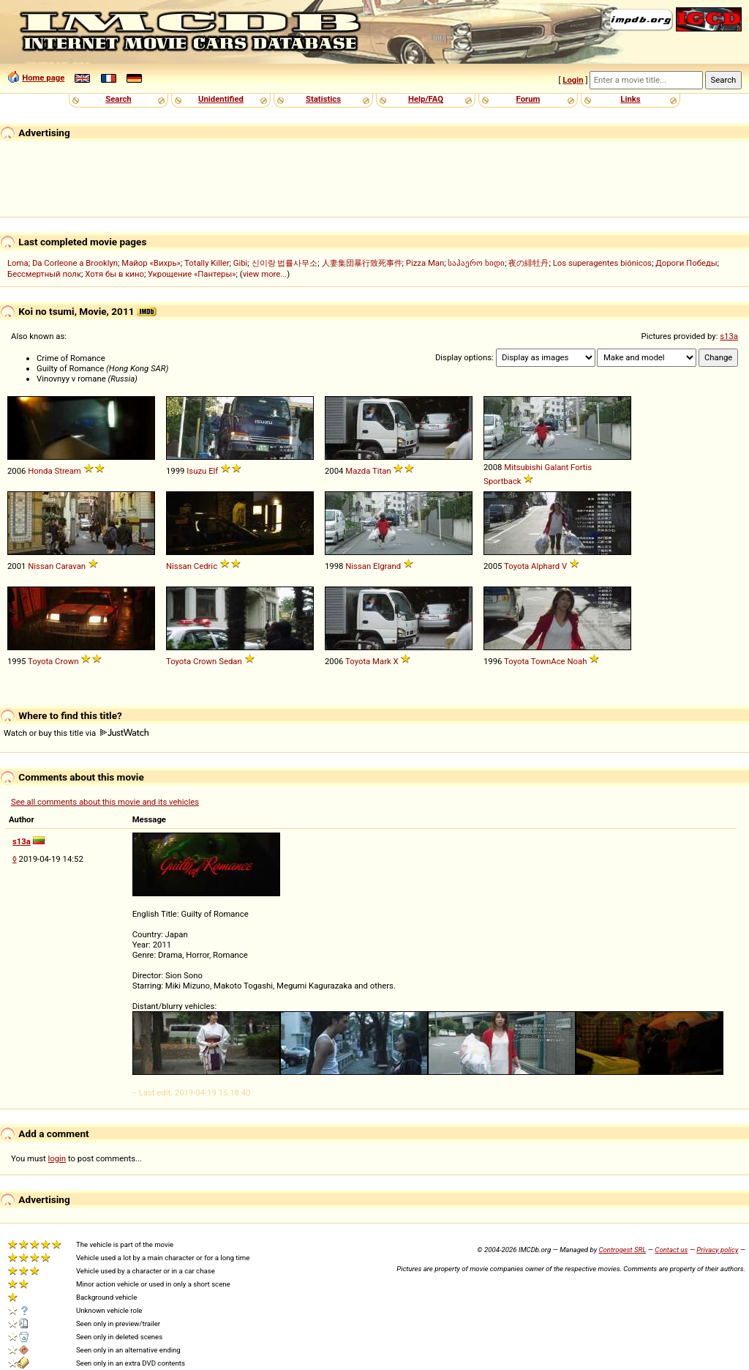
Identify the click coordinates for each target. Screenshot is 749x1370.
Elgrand (387, 566)
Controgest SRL (622, 1250)
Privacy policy (717, 1250)
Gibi (240, 263)
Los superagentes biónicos (602, 263)
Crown (66, 661)
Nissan (40, 566)
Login (572, 80)
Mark (381, 661)
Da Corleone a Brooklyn (75, 263)
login (57, 1158)
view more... (265, 274)
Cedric (205, 566)
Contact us (671, 1250)
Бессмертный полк (44, 274)
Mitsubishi (523, 467)
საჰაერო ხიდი (476, 263)
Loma (18, 263)
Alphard (545, 566)
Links (630, 99)
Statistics (323, 99)
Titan (381, 471)
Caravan (71, 566)
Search (118, 99)
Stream (67, 471)
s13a (729, 336)
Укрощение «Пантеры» (192, 274)
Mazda (357, 471)
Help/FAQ (425, 99)
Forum (528, 99)
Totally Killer (206, 263)
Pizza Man (425, 263)
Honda (40, 471)
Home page (43, 77)
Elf (213, 471)
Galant (557, 467)
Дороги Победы (686, 263)
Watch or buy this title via (76, 733)
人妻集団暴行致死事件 (362, 263)
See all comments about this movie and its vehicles (105, 802)
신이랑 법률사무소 (285, 263)
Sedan (230, 661)
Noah (577, 661)
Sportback (502, 481)
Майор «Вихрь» (151, 263)
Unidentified (221, 99)
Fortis (581, 467)
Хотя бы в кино (114, 274)
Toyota (516, 566)
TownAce (548, 661)
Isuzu (196, 471)
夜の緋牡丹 (528, 263)
